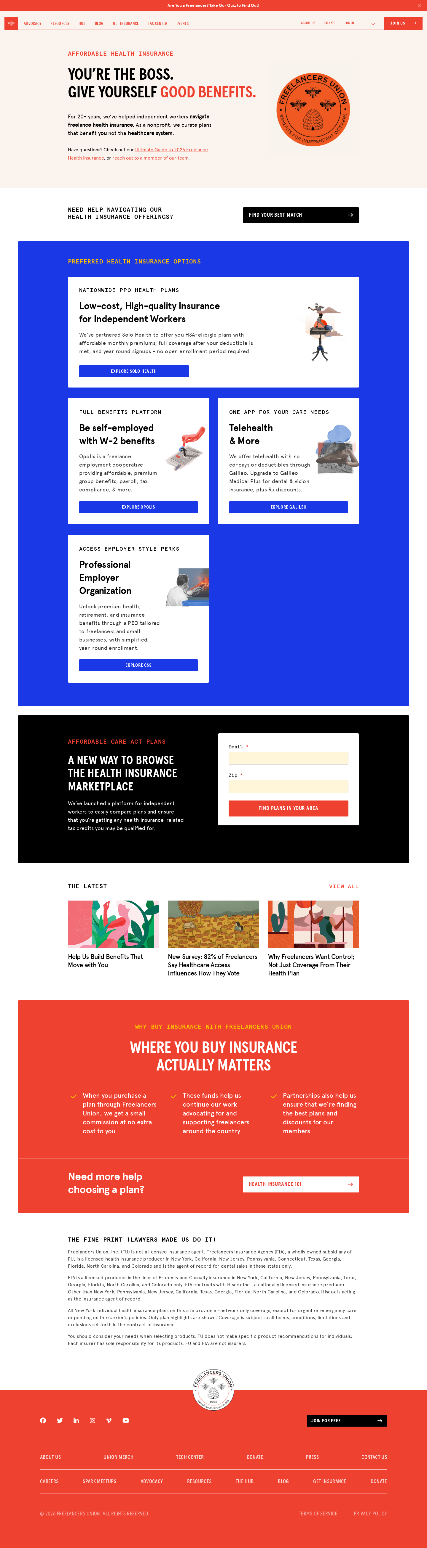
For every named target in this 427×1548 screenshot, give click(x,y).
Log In (349, 23)
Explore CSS (138, 665)
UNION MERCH (118, 1457)
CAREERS (49, 1482)
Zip (236, 775)
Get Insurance (126, 24)
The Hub (245, 1482)
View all (344, 887)
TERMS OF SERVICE (318, 1514)
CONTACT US (374, 1457)
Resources (59, 24)
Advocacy (32, 24)
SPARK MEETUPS (99, 1482)
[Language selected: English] (369, 23)
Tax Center (157, 24)
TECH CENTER (190, 1457)
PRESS (312, 1457)
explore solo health (134, 370)
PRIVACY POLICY (370, 1514)
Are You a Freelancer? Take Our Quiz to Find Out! (294, 5)
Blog (99, 24)
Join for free (347, 1421)
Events (182, 24)
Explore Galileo (289, 507)
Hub (82, 24)
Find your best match (301, 215)
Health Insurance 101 (301, 1184)
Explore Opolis (138, 507)
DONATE (329, 23)
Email (239, 747)
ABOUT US (308, 23)
